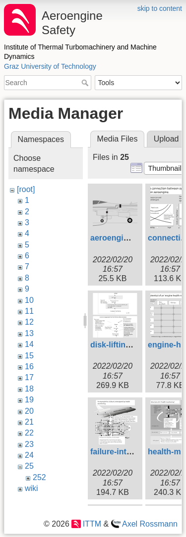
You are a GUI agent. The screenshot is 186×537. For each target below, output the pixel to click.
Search (86, 82)
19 (29, 399)
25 (29, 466)
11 (29, 311)
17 (29, 377)
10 (29, 300)
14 (29, 344)
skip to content (159, 8)
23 (29, 444)
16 (29, 366)
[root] (26, 189)
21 (29, 422)
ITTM (92, 524)
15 (29, 355)
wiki (31, 488)
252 (39, 477)
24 (29, 455)
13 (29, 333)
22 (29, 433)
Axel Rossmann (150, 524)
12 (29, 322)
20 (29, 411)
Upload (166, 139)
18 (29, 389)
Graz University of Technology (50, 66)
